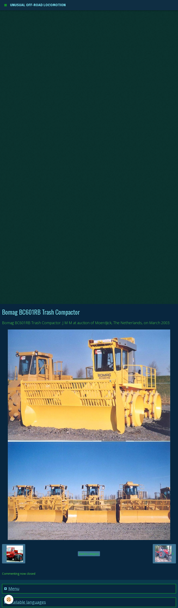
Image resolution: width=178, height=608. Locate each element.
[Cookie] (8, 599)
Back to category (89, 553)
